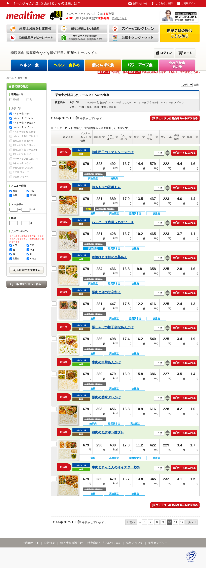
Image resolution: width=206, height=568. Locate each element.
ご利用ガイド (188, 3)
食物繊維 (176, 137)
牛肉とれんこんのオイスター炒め (116, 467)
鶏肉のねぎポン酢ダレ (108, 432)
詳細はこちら (119, 18)
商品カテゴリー (158, 542)
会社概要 (49, 542)
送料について (134, 542)
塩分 (189, 137)
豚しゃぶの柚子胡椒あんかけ (113, 327)
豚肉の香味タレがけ (106, 397)
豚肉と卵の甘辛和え (106, 292)
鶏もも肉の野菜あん (106, 187)
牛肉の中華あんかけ (106, 362)
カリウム (149, 137)
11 (175, 522)
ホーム (10, 77)
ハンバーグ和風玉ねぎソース (113, 222)
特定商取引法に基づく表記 (104, 542)
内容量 (97, 137)
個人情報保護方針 (71, 542)
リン (163, 137)
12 (181, 522)
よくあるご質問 (164, 3)
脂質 (136, 137)
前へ (132, 522)
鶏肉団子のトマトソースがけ (113, 152)
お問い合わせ (140, 3)
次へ (190, 522)
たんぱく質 (124, 137)
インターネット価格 (85, 137)
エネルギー (110, 137)
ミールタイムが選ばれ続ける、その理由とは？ (43, 3)
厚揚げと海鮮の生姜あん (109, 257)
